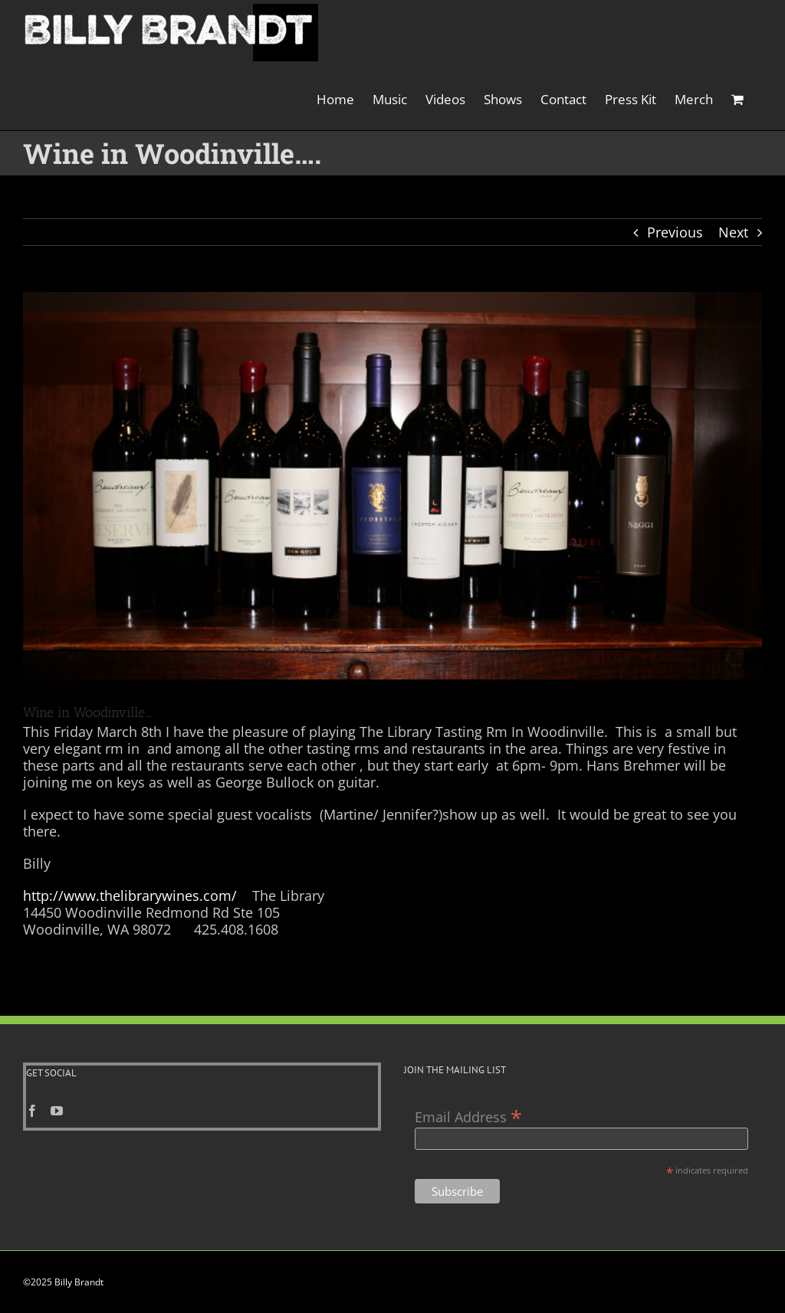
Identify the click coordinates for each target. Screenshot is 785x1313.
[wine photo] (392, 485)
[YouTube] (57, 1111)
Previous (675, 232)
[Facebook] (32, 1111)
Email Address (468, 1115)
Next (733, 232)
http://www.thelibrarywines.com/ (130, 895)
